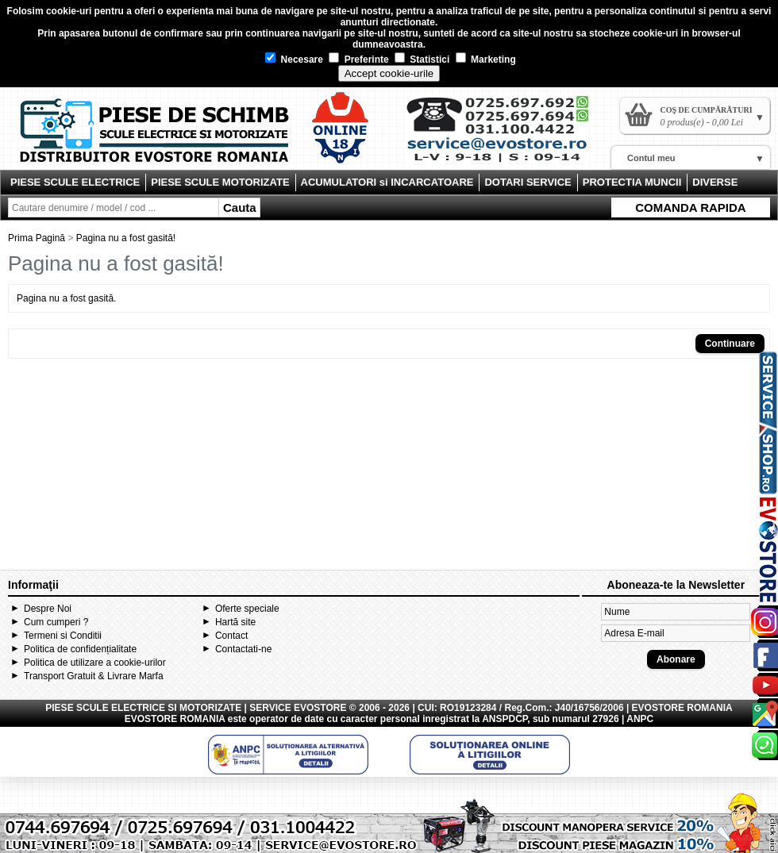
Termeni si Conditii (63, 635)
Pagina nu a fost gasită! (125, 238)
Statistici (422, 59)
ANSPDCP (504, 718)
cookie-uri (68, 11)
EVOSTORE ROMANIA (175, 718)
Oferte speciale (247, 608)
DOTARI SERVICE (527, 182)
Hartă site (235, 622)
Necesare (294, 59)
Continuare (730, 343)
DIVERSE (715, 182)
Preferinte (358, 59)
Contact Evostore (505, 135)
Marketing (486, 59)
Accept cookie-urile (389, 73)
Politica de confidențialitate (80, 649)
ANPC (639, 718)
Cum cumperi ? (56, 622)
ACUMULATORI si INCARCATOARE (387, 182)
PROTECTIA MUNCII (632, 182)
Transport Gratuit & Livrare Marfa (94, 676)
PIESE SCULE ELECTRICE (75, 182)
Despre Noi (47, 608)
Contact (231, 635)
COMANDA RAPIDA (690, 207)
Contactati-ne (243, 649)
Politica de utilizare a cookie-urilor (95, 662)
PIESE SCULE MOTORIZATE (220, 182)
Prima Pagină (36, 238)
